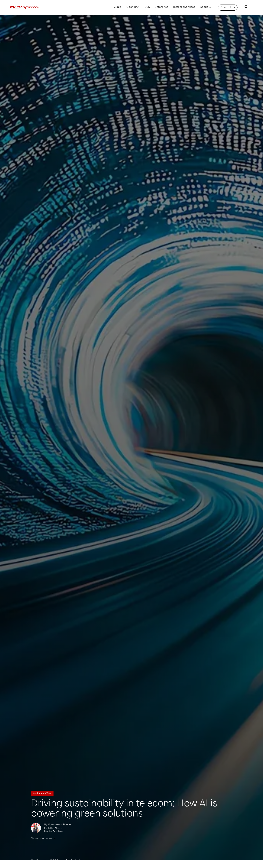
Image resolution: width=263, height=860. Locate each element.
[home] (24, 7)
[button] (206, 7)
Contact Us (228, 7)
